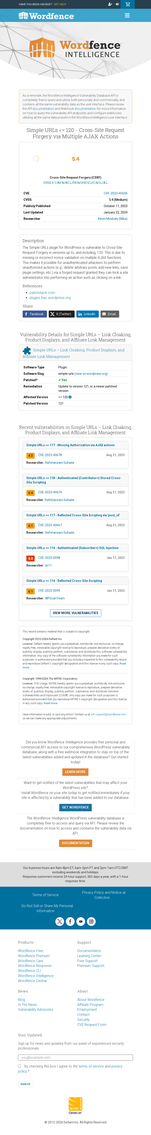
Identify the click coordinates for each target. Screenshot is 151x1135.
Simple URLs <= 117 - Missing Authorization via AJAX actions (70, 445)
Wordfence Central (32, 981)
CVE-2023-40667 (50, 525)
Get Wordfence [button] (75, 807)
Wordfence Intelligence (36, 976)
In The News (27, 1005)
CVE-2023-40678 (50, 455)
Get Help (60, 4)
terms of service (91, 1066)
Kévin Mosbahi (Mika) (113, 218)
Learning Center (89, 956)
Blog (21, 1000)
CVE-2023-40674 (50, 492)
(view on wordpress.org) (91, 373)
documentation (43, 108)
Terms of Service (45, 895)
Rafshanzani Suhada (59, 462)
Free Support (87, 961)
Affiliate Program (90, 1005)
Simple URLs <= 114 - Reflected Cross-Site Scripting (64, 581)
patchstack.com (42, 293)
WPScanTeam (55, 598)
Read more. (51, 703)
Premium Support (90, 966)
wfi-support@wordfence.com (108, 714)
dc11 (48, 565)
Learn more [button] (75, 772)
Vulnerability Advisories (35, 1009)
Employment (87, 1009)
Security (83, 1020)
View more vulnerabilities (75, 613)
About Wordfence (90, 1000)
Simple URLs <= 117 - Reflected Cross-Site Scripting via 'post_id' (73, 515)
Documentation (89, 951)
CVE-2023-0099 (49, 590)
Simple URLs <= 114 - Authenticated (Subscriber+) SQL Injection (72, 548)
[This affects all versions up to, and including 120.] (70, 397)
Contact (83, 1014)
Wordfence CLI (29, 971)
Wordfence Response (35, 966)
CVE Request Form (91, 1025)
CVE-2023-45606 (116, 193)
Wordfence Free (30, 951)
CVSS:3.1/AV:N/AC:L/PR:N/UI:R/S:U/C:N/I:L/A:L (75, 183)
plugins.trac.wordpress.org (50, 298)
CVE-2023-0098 (49, 558)
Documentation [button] (75, 843)
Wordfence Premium (34, 956)
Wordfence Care (30, 961)
